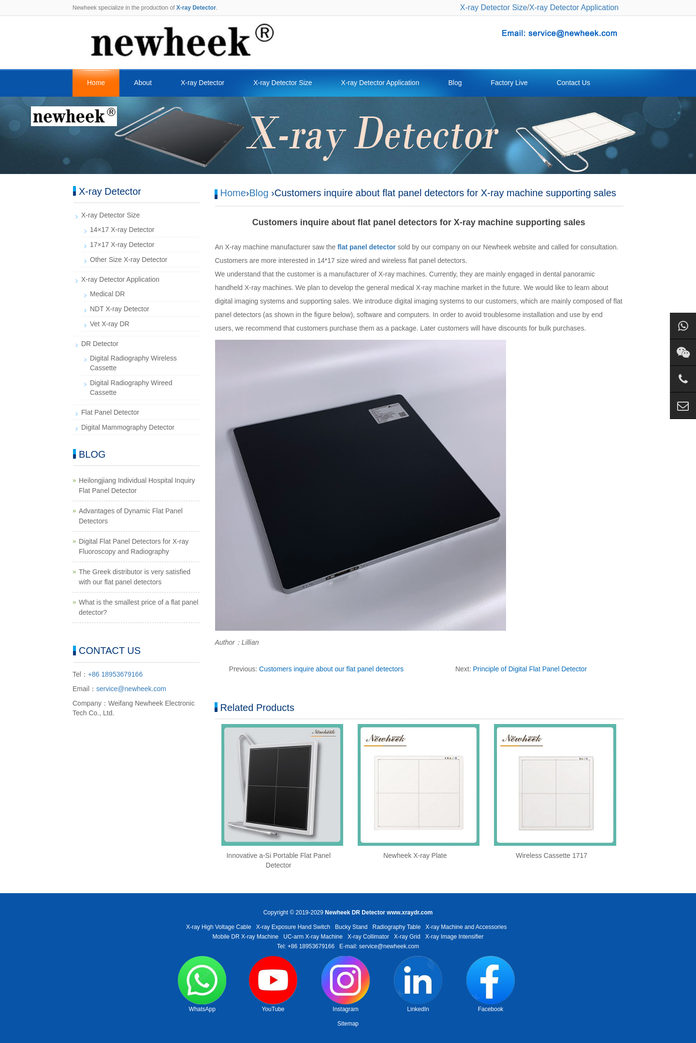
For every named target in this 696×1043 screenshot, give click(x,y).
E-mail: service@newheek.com (379, 946)
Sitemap (348, 1023)
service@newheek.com (131, 689)
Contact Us (573, 83)
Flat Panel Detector (110, 412)
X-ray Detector (202, 83)
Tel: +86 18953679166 (305, 946)
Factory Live (509, 83)
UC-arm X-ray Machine (313, 936)
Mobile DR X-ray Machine (246, 936)
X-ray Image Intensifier (454, 936)
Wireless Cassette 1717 (551, 855)
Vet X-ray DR (110, 324)
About (143, 83)
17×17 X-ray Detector (122, 244)
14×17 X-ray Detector (122, 229)
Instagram (345, 984)
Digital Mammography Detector (127, 427)
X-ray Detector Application (574, 7)
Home (96, 83)
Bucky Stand (351, 927)
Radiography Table (396, 927)
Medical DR (107, 294)
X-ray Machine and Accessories (466, 927)
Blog (455, 83)
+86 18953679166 (115, 674)
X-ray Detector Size (493, 7)
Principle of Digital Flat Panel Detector (530, 669)
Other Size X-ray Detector (128, 259)
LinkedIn (418, 984)
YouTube (273, 984)
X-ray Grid (407, 936)
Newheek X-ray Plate (415, 855)
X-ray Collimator (368, 936)
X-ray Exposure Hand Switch (293, 927)
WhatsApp (202, 984)
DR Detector (99, 344)
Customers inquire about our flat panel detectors (331, 669)
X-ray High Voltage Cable (218, 927)
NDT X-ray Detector (119, 309)
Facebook (490, 984)
